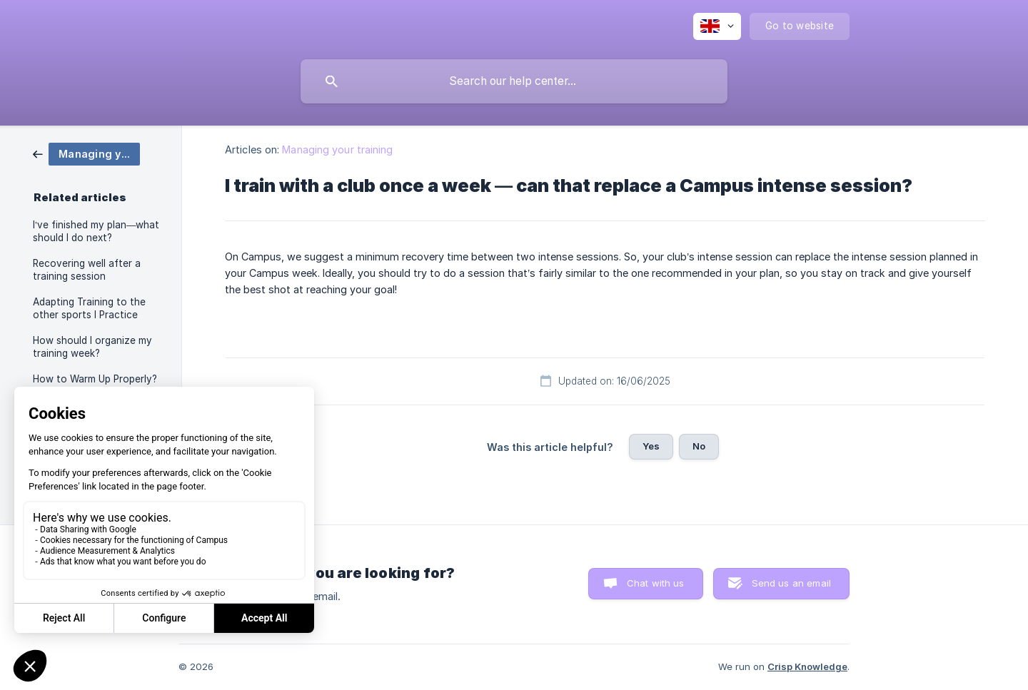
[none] (717, 26)
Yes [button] (651, 446)
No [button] (698, 446)
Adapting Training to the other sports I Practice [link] (89, 308)
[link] (86, 153)
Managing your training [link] (337, 149)
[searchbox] (514, 81)
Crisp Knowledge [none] (807, 666)
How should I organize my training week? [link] (92, 347)
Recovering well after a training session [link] (87, 270)
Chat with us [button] (656, 583)
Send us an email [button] (791, 583)
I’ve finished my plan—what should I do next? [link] (96, 231)
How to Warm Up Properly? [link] (95, 379)
